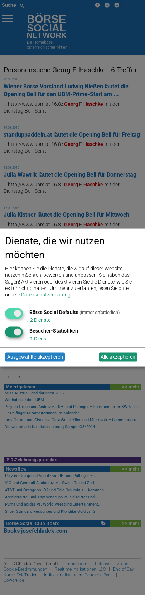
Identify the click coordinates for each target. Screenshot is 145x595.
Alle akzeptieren (118, 357)
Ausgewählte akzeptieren (35, 357)
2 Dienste (38, 320)
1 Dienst (37, 338)
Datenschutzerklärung (46, 294)
